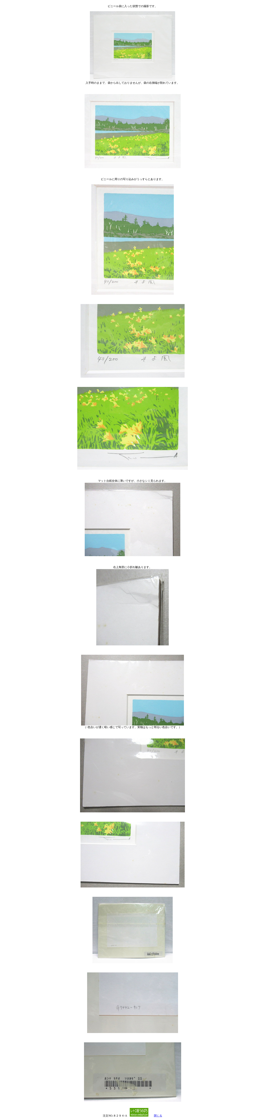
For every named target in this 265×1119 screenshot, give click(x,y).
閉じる (158, 1115)
